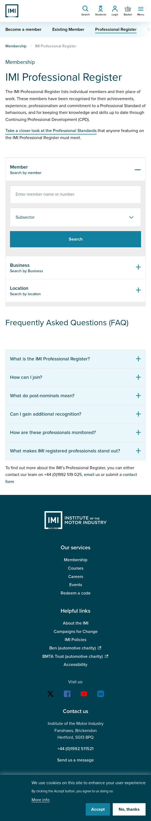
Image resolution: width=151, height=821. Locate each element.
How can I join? (26, 377)
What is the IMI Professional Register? (50, 359)
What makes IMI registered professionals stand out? (65, 451)
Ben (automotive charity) (72, 648)
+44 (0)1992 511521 (75, 748)
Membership (15, 46)
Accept (98, 809)
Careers (75, 576)
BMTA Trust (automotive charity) (72, 656)
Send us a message (75, 760)
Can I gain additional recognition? (45, 414)
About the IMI (75, 623)
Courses (75, 568)
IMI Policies (75, 639)
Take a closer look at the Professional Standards (51, 130)
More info (41, 800)
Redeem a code (76, 593)
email (89, 474)
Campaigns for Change (76, 631)
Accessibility (75, 664)
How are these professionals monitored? (53, 432)
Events (75, 584)
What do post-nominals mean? (42, 396)
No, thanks (129, 809)
